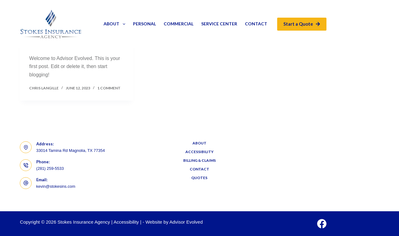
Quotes (199, 177)
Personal (144, 23)
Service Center (219, 23)
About (116, 24)
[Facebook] (321, 223)
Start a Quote (301, 24)
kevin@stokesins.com (55, 186)
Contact (256, 23)
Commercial (178, 23)
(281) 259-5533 (50, 168)
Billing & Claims (199, 160)
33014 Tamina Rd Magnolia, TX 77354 (70, 150)
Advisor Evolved (186, 222)
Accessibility (199, 151)
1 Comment (109, 88)
